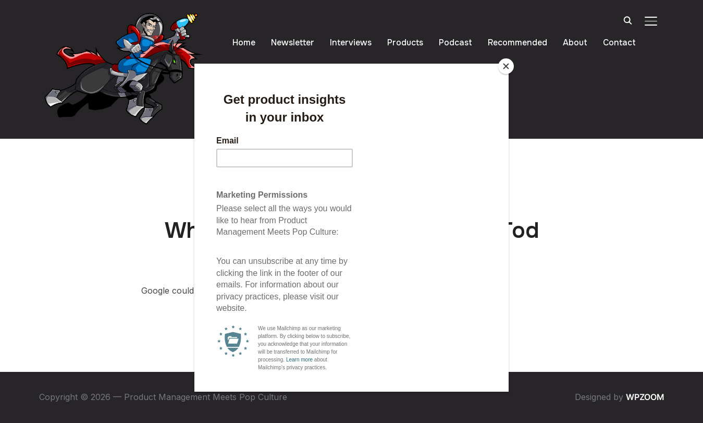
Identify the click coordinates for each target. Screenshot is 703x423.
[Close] (506, 66)
